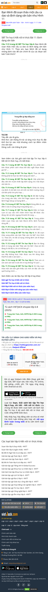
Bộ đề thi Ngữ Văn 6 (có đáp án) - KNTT (17, 453)
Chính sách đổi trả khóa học (11, 539)
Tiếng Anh (24, 525)
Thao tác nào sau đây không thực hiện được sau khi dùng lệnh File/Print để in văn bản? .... (23, 254)
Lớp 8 (43, 7)
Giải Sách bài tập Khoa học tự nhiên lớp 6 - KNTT (20, 472)
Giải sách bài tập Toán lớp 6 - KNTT (15, 459)
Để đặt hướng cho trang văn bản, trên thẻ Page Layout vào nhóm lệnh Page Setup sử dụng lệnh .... (23, 198)
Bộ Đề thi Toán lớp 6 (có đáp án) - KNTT (17, 462)
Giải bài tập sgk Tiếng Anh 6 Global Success (18, 465)
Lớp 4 (9, 7)
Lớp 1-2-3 (5, 521)
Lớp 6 (26, 7)
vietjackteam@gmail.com (17, 563)
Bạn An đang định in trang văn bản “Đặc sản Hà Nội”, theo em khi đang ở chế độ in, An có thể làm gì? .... (23, 246)
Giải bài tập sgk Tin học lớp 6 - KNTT (15, 488)
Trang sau (39, 31)
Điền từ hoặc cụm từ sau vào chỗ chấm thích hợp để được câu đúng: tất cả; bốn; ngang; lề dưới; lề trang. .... (23, 212)
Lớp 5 (17, 7)
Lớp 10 (41, 521)
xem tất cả (24, 371)
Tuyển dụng (6, 545)
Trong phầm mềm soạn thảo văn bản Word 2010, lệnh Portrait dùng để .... (23, 221)
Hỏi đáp (39, 507)
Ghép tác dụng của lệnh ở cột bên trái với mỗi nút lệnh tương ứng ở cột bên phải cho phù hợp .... (23, 190)
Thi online (40, 503)
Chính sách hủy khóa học (10, 542)
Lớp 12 (9, 525)
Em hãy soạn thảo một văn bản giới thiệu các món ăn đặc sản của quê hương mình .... (23, 268)
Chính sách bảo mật (9, 533)
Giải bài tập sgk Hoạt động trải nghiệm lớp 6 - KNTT (22, 485)
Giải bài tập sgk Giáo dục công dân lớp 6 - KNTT (20, 481)
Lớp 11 (4, 525)
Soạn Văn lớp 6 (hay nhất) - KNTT (14, 446)
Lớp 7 (34, 7)
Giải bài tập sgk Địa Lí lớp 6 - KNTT (15, 478)
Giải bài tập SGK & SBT (11, 503)
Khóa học (28, 507)
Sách (26, 503)
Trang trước (8, 31)
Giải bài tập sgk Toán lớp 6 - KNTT (14, 456)
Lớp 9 (36, 521)
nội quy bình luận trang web (24, 420)
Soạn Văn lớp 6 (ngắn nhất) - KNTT (15, 450)
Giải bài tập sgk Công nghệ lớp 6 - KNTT (17, 491)
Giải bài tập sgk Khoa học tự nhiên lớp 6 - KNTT (20, 469)
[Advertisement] (24, 86)
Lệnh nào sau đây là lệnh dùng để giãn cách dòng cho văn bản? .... (23, 228)
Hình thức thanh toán (9, 536)
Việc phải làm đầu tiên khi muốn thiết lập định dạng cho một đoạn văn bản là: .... (23, 181)
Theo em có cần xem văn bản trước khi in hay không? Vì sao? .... (23, 261)
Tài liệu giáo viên (10, 507)
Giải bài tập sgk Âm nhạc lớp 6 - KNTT (16, 494)
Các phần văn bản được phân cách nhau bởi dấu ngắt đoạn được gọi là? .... (23, 167)
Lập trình (16, 525)
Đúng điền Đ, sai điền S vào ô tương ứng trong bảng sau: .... (23, 205)
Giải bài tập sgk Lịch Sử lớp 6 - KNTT (15, 475)
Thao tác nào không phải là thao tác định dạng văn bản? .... (23, 174)
